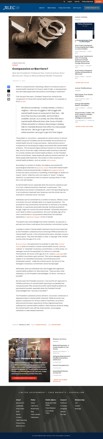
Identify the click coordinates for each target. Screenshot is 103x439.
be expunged (58, 254)
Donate (98, 1)
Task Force (34, 406)
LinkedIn (63, 411)
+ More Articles (82, 82)
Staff (17, 411)
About (42, 8)
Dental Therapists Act (61, 365)
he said (23, 101)
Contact (18, 417)
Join (76, 403)
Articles (77, 8)
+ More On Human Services (60, 380)
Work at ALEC (20, 426)
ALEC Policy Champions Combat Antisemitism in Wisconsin (83, 72)
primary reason (43, 168)
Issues (33, 403)
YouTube (63, 414)
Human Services (41, 324)
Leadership (19, 406)
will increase (51, 160)
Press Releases (50, 408)
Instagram (63, 408)
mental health (56, 324)
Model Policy (35, 408)
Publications (64, 8)
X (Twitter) (63, 406)
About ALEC (20, 403)
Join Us (76, 1)
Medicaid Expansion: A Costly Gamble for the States (61, 347)
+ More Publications (84, 126)
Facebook (63, 403)
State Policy (92, 7)
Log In (70, 1)
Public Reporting (21, 420)
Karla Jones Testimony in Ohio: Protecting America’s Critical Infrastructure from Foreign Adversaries (84, 59)
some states (22, 244)
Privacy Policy (20, 423)
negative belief (57, 170)
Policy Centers (35, 414)
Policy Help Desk (87, 1)
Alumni (18, 414)
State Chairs (20, 408)
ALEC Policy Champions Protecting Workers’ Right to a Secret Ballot (84, 47)
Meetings (52, 8)
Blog (32, 411)
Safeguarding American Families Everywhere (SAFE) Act (61, 357)
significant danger (33, 217)
